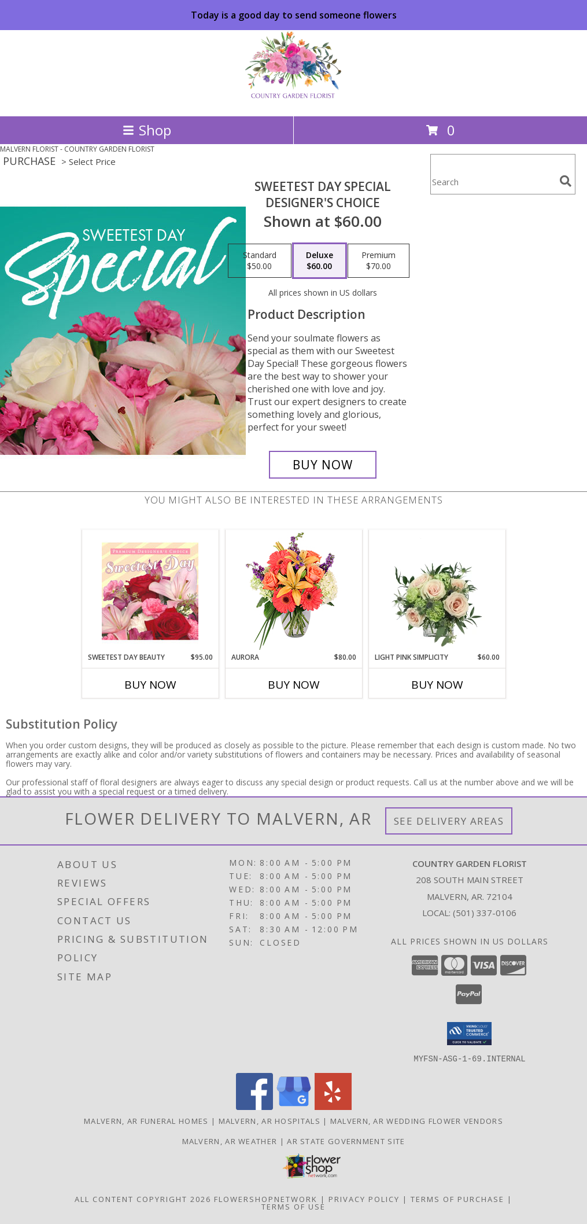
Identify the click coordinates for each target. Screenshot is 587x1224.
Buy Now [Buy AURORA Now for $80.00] (294, 684)
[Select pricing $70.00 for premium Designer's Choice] (378, 261)
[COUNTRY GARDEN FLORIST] (293, 99)
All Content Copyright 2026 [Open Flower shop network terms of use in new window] (143, 1198)
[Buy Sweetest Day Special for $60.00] (322, 465)
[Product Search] (493, 181)
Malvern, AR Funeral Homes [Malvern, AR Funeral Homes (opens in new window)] (146, 1120)
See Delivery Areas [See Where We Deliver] (449, 821)
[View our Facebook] (254, 1106)
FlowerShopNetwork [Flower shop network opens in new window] (266, 1198)
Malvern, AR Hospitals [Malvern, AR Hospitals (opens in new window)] (269, 1120)
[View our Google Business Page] (293, 1106)
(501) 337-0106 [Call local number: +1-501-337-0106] (484, 912)
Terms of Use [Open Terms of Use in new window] (293, 1206)
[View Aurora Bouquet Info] (293, 591)
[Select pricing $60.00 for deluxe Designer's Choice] (319, 261)
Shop (147, 129)
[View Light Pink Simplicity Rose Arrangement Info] (437, 590)
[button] (469, 1033)
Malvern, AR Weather (230, 1140)
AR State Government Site (346, 1140)
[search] (565, 181)
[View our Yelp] (333, 1106)
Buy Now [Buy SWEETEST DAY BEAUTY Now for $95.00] (150, 684)
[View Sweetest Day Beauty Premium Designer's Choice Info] (150, 590)
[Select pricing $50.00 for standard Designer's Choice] (259, 261)
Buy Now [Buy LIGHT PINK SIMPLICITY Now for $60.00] (437, 684)
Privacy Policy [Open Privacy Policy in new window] (364, 1198)
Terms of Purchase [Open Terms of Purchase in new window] (457, 1198)
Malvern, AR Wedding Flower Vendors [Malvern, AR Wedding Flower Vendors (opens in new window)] (416, 1120)
